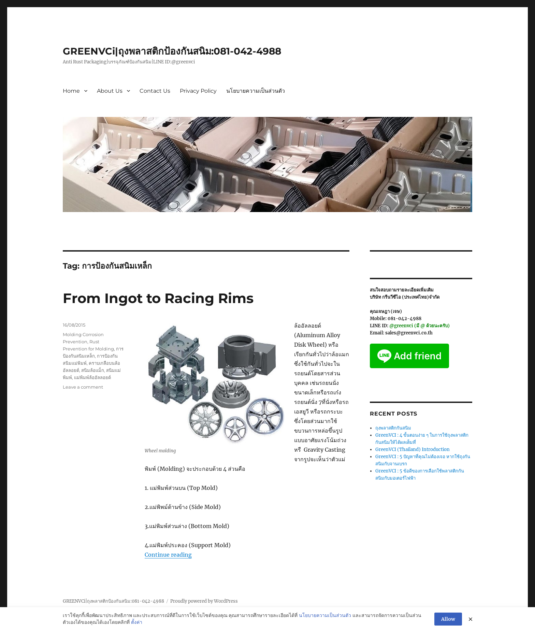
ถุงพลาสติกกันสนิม (393, 428)
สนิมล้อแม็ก (92, 370)
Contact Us (155, 91)
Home (71, 91)
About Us (109, 91)
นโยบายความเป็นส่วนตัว (255, 91)
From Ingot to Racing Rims (158, 298)
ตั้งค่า (136, 622)
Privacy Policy (198, 91)
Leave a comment (83, 387)
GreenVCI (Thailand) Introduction (412, 449)
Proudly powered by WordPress (204, 601)
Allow (448, 619)
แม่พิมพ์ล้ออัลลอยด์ (92, 377)
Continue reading (168, 554)
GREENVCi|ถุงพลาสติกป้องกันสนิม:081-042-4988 (172, 51)
